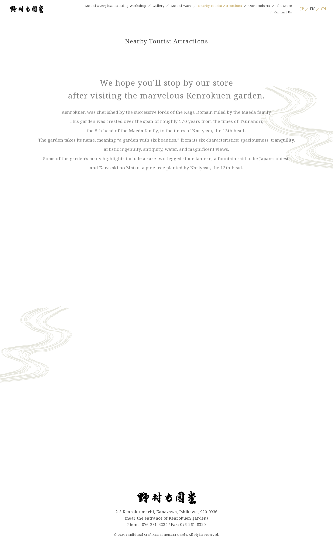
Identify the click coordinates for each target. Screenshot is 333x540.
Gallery (158, 5)
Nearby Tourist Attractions (220, 5)
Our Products (259, 5)
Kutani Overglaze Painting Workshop (115, 5)
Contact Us (283, 12)
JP (302, 8)
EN (312, 8)
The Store (284, 5)
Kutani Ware (181, 5)
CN (323, 8)
